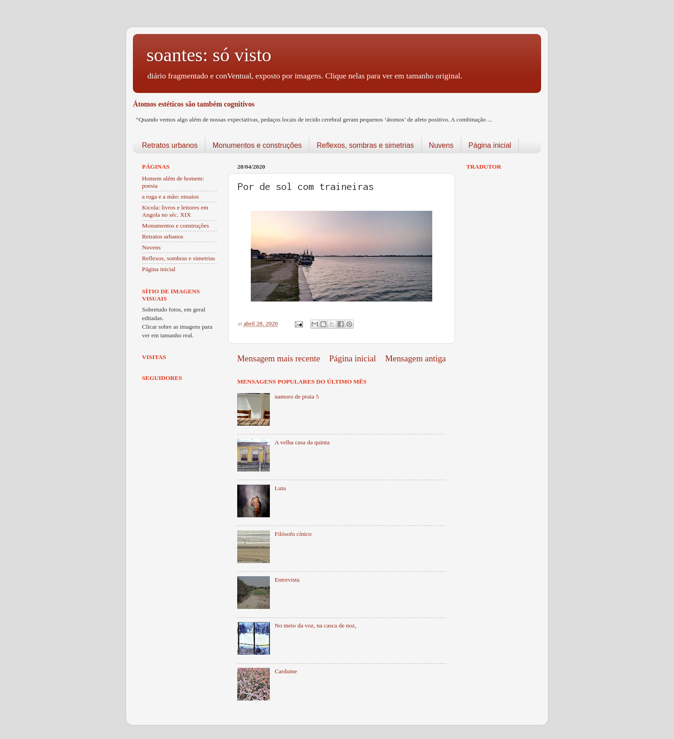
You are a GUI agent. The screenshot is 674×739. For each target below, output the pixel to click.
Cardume (285, 671)
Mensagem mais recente (278, 358)
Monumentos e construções (257, 145)
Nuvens (441, 145)
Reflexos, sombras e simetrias (365, 145)
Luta (280, 488)
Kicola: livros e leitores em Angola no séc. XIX (175, 211)
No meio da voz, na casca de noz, (315, 625)
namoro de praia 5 (296, 396)
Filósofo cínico (292, 533)
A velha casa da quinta (301, 442)
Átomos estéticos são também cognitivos (193, 104)
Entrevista (286, 579)
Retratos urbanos (170, 145)
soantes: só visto (209, 54)
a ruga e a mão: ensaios (170, 196)
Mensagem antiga (415, 358)
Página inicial (490, 145)
